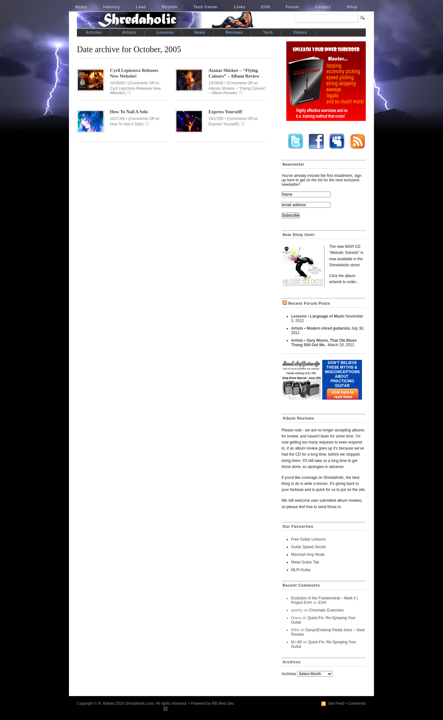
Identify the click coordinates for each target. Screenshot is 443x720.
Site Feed (336, 703)
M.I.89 (296, 642)
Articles (94, 32)
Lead (141, 7)
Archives (289, 674)
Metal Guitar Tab (305, 562)
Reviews (234, 32)
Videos (300, 32)
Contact (323, 7)
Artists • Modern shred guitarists (320, 328)
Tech (268, 32)
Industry (111, 7)
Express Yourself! (225, 111)
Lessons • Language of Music (317, 316)
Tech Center (206, 7)
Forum (292, 7)
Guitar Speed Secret (308, 547)
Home (81, 7)
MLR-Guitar (301, 570)
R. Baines (106, 703)
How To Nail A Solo (129, 111)
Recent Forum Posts (309, 303)
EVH (265, 7)
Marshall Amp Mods (307, 554)
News (199, 32)
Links (240, 7)
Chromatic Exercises (326, 610)
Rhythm (170, 7)
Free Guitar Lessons (308, 539)
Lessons (165, 32)
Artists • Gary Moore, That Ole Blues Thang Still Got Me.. (324, 342)
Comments (357, 703)
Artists (129, 32)
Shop (352, 7)
